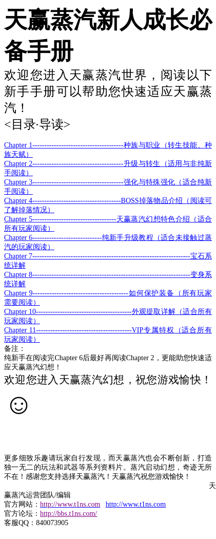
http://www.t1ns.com (136, 504)
